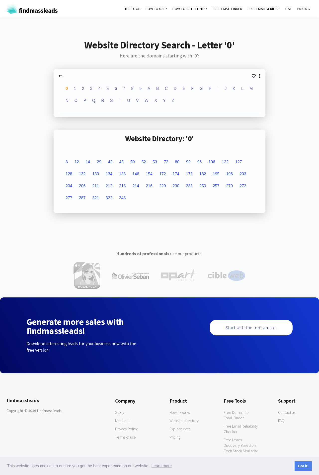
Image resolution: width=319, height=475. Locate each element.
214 (136, 186)
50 (132, 162)
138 (122, 174)
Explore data (179, 428)
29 (99, 162)
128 (69, 174)
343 (122, 198)
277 (69, 198)
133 (95, 174)
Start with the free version (251, 327)
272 (242, 186)
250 (202, 186)
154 (149, 174)
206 (82, 186)
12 (77, 162)
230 (176, 186)
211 (95, 186)
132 (82, 174)
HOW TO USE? (156, 8)
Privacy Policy (126, 428)
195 (216, 174)
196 (229, 174)
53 (155, 162)
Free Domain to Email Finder (236, 415)
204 (69, 186)
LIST (288, 8)
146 (136, 174)
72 (166, 162)
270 (229, 186)
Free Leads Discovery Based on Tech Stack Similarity (241, 445)
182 (202, 174)
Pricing (174, 437)
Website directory (184, 420)
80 (177, 162)
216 (149, 186)
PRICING (303, 8)
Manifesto (123, 420)
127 (238, 162)
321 (95, 198)
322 (109, 198)
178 (189, 174)
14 (88, 162)
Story (119, 412)
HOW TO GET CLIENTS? (189, 8)
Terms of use (125, 437)
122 (225, 162)
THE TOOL (132, 8)
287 (82, 198)
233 (189, 186)
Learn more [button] (161, 466)
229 (162, 186)
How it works (179, 412)
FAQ (281, 420)
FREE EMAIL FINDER (227, 8)
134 (109, 174)
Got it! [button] (303, 466)
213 (122, 186)
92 (188, 162)
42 (110, 162)
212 (109, 186)
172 (162, 174)
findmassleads (32, 10)
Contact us (286, 412)
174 (176, 174)
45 (121, 162)
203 (242, 174)
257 (216, 186)
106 (211, 162)
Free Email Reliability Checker (241, 429)
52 (144, 162)
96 (199, 162)
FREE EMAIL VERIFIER (264, 8)
